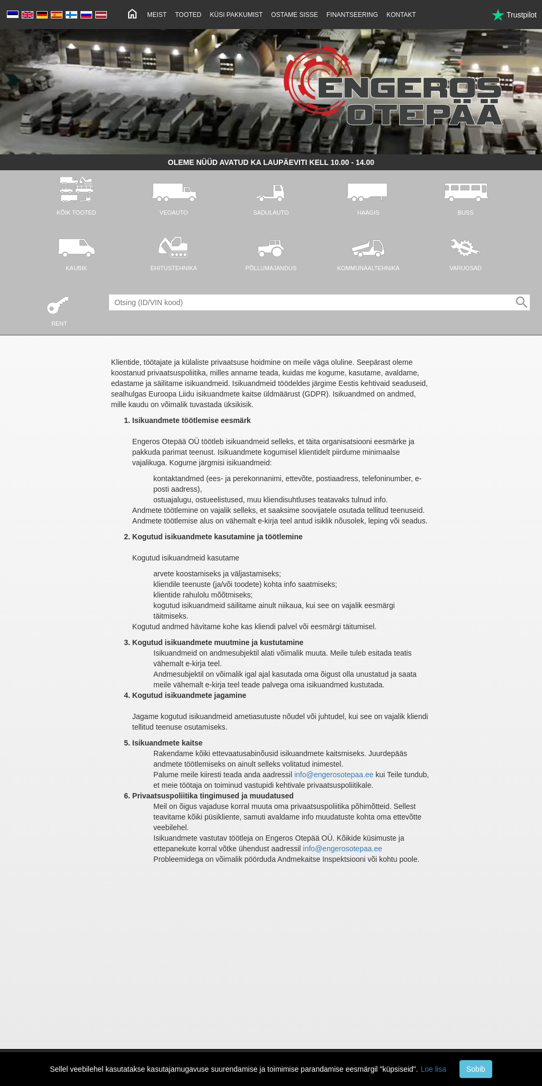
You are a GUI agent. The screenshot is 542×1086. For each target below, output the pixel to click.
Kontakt (401, 15)
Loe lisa (433, 1069)
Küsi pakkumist (236, 15)
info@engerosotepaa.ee (334, 774)
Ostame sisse (294, 15)
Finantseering (352, 15)
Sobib (475, 1069)
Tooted (188, 15)
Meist (157, 15)
